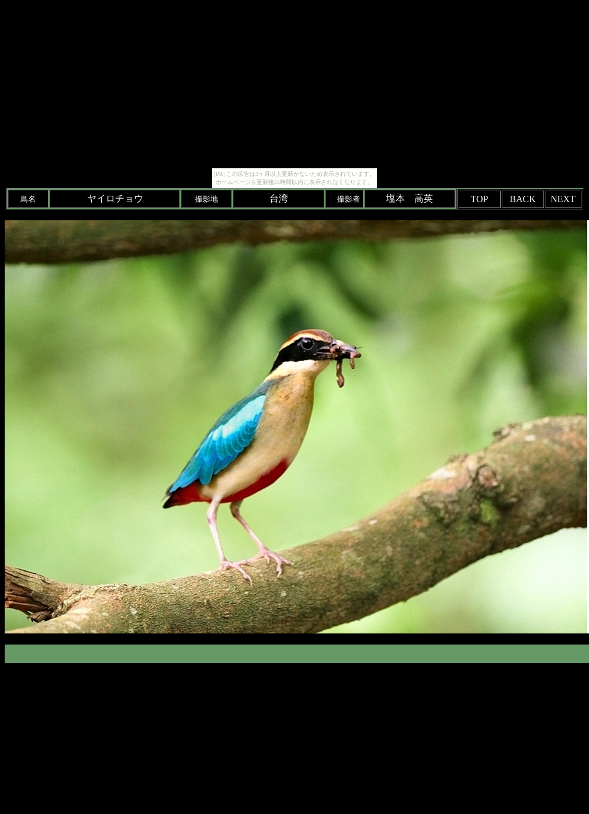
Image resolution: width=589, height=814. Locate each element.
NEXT (563, 199)
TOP (479, 199)
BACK (522, 199)
